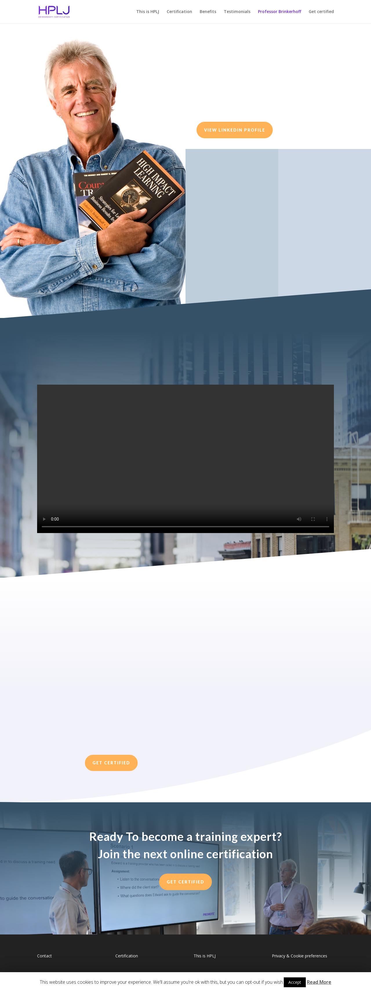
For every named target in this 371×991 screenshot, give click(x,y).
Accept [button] (294, 982)
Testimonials (237, 12)
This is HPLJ (147, 12)
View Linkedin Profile (234, 130)
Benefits (208, 12)
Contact (44, 956)
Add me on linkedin (318, 269)
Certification (179, 12)
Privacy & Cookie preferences (299, 956)
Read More (319, 982)
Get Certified (111, 762)
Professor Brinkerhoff (279, 12)
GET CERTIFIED (185, 881)
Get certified (321, 12)
